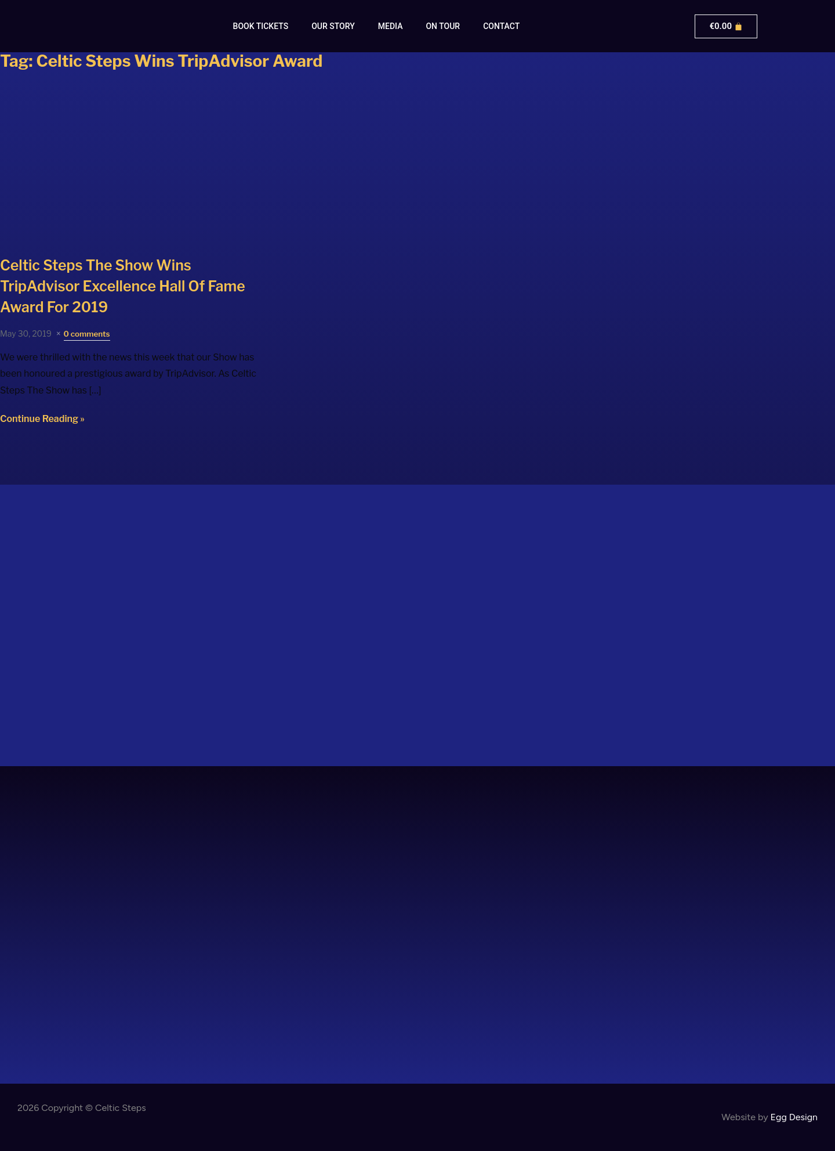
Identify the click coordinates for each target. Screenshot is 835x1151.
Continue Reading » (42, 418)
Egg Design (794, 1117)
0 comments (88, 333)
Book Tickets (261, 26)
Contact (501, 26)
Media (390, 26)
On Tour (443, 26)
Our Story (333, 26)
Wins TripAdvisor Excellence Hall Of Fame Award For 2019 (128, 286)
